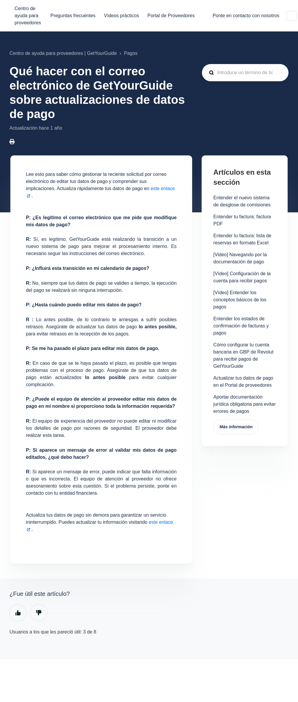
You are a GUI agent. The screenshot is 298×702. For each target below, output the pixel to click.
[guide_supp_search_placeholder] (245, 72)
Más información (236, 426)
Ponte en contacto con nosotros (246, 15)
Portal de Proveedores (171, 15)
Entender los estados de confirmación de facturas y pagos (241, 325)
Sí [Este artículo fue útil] (18, 612)
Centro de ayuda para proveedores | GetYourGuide (63, 53)
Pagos (130, 53)
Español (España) (291, 16)
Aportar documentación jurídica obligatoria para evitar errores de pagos (244, 404)
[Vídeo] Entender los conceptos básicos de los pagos (240, 299)
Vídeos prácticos (121, 15)
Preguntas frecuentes (72, 15)
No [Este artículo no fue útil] (38, 612)
